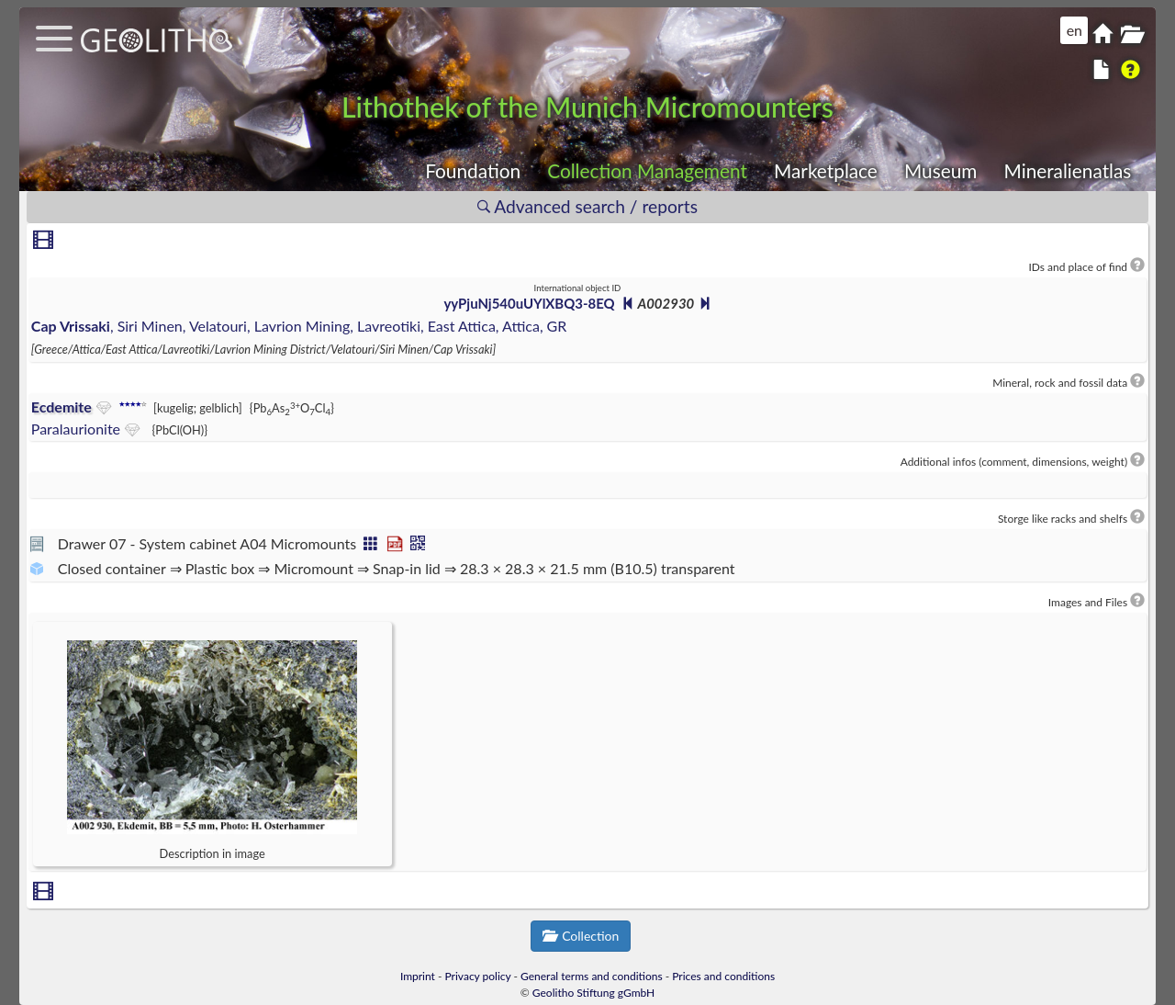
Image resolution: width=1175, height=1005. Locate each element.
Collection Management (647, 170)
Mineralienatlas (1067, 170)
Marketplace (826, 170)
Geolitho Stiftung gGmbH (593, 992)
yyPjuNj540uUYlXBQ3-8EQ (528, 303)
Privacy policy (478, 976)
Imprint (417, 976)
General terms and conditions (591, 976)
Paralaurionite (75, 428)
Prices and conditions (723, 976)
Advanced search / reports (587, 206)
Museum (940, 170)
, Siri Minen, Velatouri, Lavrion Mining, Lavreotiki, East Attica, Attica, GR (299, 325)
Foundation (472, 170)
